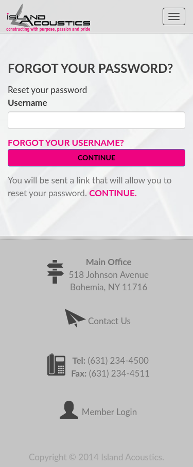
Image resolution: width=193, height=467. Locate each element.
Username (27, 102)
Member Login (96, 411)
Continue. (113, 193)
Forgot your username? (66, 142)
